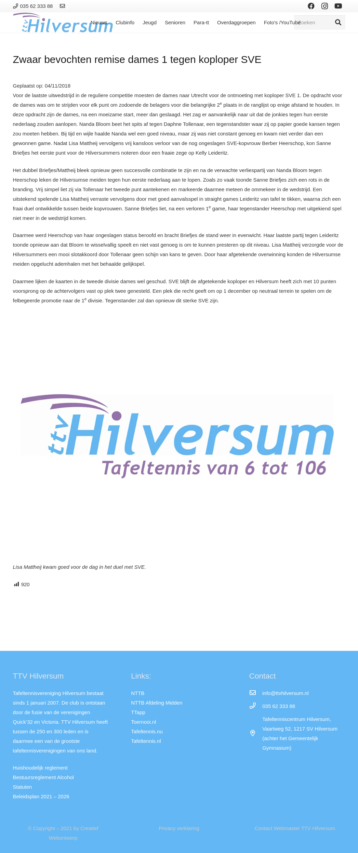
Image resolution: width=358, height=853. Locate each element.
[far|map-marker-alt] (255, 733)
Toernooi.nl (143, 722)
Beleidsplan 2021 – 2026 (41, 796)
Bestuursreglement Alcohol (43, 777)
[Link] (63, 6)
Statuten (22, 787)
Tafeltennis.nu (147, 731)
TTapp (138, 712)
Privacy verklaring (179, 828)
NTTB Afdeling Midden (156, 703)
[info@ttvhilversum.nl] (255, 693)
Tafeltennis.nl (146, 741)
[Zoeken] (319, 22)
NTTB (137, 693)
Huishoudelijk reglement (40, 768)
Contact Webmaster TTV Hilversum (295, 828)
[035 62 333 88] (255, 706)
